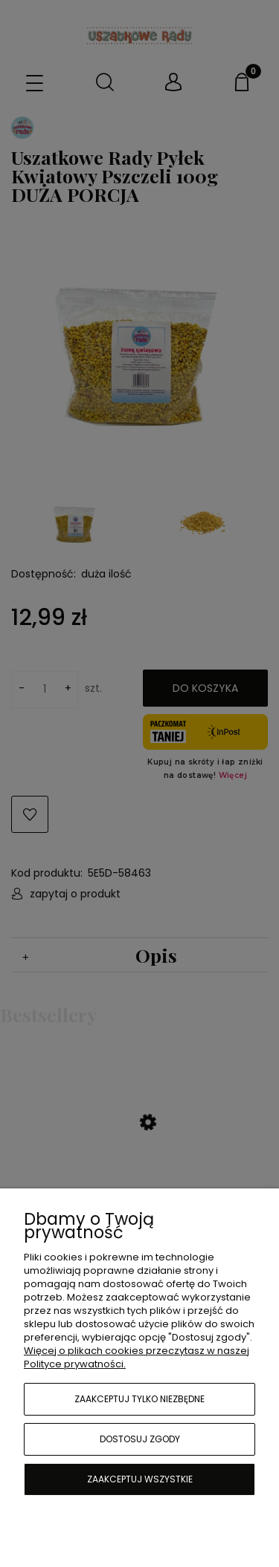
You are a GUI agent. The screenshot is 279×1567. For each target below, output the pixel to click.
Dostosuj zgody (140, 1439)
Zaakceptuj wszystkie (140, 1479)
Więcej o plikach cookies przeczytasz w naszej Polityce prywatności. (136, 1357)
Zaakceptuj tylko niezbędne (139, 1399)
